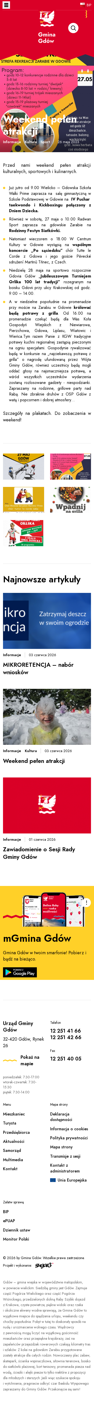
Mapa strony (61, 1147)
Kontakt (10, 1169)
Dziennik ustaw (16, 1230)
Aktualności (13, 1141)
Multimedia (13, 1160)
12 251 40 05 (65, 1058)
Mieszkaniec (14, 1114)
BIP (89, 5)
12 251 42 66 (65, 1037)
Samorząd (12, 1150)
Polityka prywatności (69, 1138)
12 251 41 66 (65, 1031)
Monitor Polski (16, 1239)
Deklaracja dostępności (61, 1117)
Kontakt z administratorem (65, 1168)
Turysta (9, 1123)
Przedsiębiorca (16, 1132)
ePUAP (9, 1221)
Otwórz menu (6, 5)
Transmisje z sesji (65, 1156)
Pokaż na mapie (30, 1060)
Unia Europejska (72, 1180)
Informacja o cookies (69, 1129)
